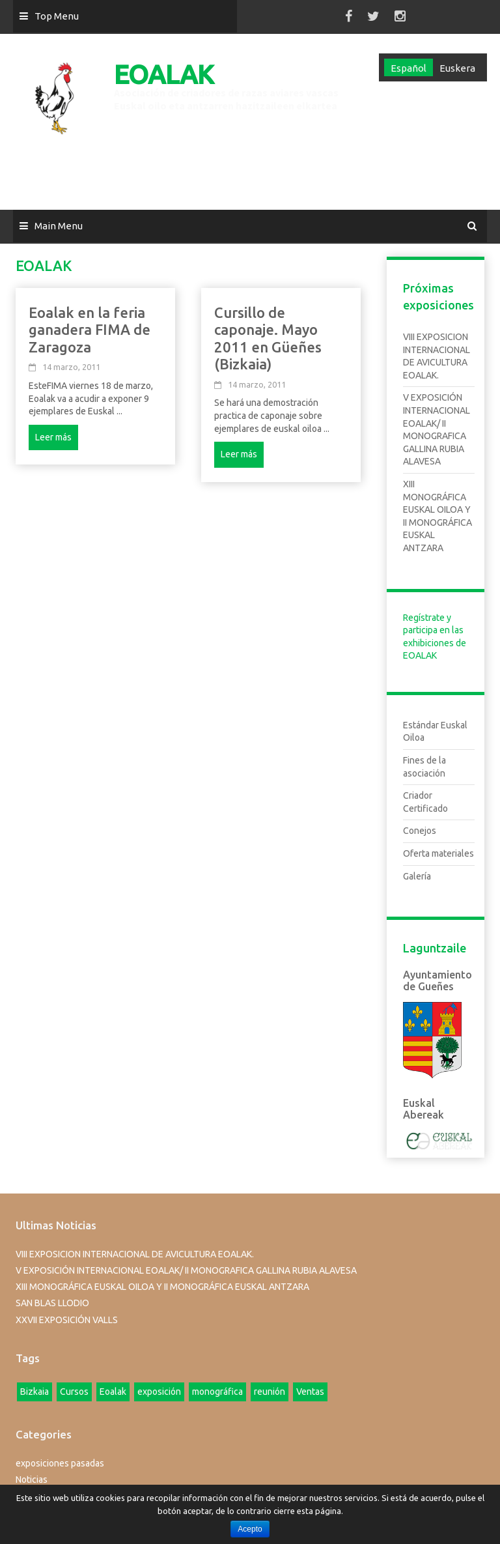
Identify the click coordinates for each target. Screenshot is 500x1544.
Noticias (32, 1479)
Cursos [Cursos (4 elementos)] (74, 1391)
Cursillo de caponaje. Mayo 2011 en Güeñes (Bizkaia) (268, 338)
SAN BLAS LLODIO (52, 1303)
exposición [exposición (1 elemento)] (159, 1391)
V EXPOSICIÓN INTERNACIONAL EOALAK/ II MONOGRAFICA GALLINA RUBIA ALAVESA (186, 1270)
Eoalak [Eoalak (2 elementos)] (113, 1391)
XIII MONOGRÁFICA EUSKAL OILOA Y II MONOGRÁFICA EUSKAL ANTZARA (162, 1286)
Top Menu (57, 15)
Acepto (250, 1529)
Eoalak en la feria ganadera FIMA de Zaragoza (89, 329)
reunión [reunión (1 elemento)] (269, 1391)
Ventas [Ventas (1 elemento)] (310, 1391)
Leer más (53, 437)
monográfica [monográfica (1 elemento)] (217, 1391)
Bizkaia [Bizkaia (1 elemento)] (34, 1391)
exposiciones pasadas (60, 1463)
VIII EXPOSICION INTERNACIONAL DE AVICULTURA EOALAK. (135, 1254)
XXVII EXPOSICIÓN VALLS (67, 1320)
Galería (417, 876)
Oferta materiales (438, 853)
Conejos (419, 830)
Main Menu (59, 225)
